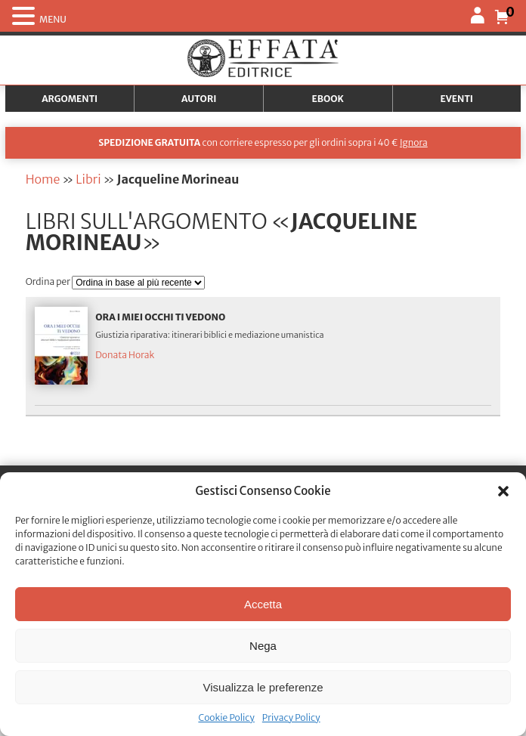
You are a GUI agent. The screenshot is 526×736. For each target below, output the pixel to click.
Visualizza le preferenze (263, 687)
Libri (88, 179)
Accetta (263, 604)
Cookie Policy (226, 717)
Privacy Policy (291, 717)
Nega (263, 645)
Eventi (456, 98)
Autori (198, 98)
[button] (503, 491)
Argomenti (69, 98)
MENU (53, 19)
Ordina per (49, 281)
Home (43, 179)
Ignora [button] (414, 142)
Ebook (328, 98)
